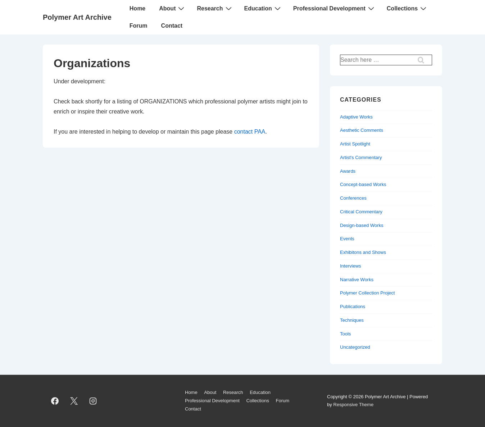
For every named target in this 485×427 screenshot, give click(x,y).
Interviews (350, 266)
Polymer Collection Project (367, 293)
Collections (407, 8)
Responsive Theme (353, 404)
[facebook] (55, 400)
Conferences (353, 198)
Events (347, 238)
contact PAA (250, 132)
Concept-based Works (363, 184)
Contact (172, 26)
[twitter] (74, 400)
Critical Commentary (361, 211)
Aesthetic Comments (361, 130)
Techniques (352, 320)
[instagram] (93, 400)
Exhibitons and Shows (363, 252)
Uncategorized (355, 347)
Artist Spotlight (355, 144)
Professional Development (334, 8)
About (172, 8)
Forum (139, 26)
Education (263, 8)
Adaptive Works (356, 117)
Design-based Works (361, 225)
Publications (352, 306)
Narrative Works (356, 279)
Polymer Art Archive (77, 17)
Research (215, 8)
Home (137, 8)
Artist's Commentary (361, 157)
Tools (345, 334)
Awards (347, 171)
